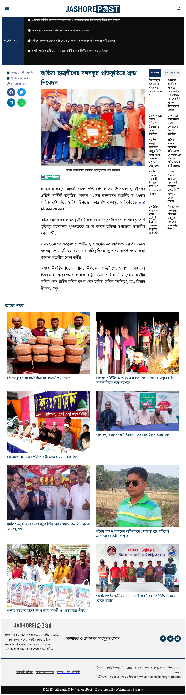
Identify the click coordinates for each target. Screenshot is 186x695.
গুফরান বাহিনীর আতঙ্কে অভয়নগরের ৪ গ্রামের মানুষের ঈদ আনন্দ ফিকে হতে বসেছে (174, 95)
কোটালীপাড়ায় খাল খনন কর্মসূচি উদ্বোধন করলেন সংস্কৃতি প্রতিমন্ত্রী (154, 220)
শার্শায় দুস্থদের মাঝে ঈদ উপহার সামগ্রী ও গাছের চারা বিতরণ (155, 182)
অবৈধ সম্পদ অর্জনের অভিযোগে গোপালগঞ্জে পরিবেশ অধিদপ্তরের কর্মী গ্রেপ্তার (174, 153)
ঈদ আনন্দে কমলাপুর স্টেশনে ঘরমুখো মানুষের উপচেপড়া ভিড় (174, 218)
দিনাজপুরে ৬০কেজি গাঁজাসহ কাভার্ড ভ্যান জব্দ (155, 88)
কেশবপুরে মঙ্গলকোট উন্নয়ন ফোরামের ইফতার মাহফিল (173, 125)
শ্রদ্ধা (141, 202)
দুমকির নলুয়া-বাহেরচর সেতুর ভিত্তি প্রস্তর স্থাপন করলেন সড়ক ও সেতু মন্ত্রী (155, 153)
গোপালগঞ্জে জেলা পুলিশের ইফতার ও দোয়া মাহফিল (155, 125)
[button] (11, 92)
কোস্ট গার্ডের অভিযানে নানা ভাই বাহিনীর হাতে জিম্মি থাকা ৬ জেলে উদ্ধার (174, 186)
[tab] (155, 73)
